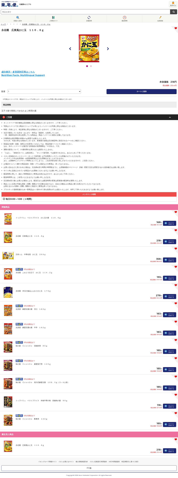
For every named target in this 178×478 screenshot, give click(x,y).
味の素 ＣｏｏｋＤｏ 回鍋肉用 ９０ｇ (31, 346)
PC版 (89, 468)
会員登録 (160, 21)
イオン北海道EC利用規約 (98, 462)
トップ (3, 24)
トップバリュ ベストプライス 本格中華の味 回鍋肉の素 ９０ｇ (41, 400)
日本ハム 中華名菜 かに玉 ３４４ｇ (31, 254)
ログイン (173, 5)
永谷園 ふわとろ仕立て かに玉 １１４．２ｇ (34, 273)
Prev (70, 49)
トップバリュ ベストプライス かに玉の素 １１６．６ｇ (38, 218)
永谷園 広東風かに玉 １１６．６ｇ (30, 236)
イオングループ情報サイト (47, 462)
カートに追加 (142, 91)
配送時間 (124, 21)
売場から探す (18, 21)
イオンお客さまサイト (66, 462)
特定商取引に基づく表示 (130, 462)
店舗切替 (89, 21)
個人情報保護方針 (82, 462)
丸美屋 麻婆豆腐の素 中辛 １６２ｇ (31, 327)
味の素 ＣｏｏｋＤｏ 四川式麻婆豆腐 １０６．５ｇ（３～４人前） (42, 382)
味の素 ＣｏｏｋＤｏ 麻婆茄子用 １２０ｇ (33, 364)
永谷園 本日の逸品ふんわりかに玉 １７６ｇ (33, 291)
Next (108, 49)
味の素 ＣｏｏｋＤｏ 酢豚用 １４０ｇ (31, 419)
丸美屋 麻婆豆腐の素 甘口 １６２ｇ (31, 309)
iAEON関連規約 (114, 462)
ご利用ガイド (53, 21)
